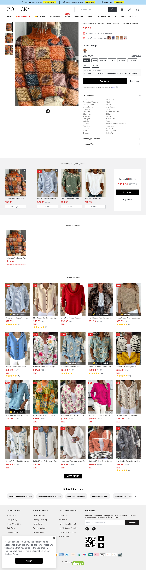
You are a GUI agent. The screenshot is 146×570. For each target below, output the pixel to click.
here (20, 551)
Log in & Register (39, 515)
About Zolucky (12, 515)
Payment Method (39, 528)
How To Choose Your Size (68, 528)
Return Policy (38, 524)
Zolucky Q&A (64, 520)
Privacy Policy (12, 520)
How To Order (64, 536)
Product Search (12, 532)
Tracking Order (38, 532)
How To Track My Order (67, 532)
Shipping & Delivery (40, 520)
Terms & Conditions (14, 524)
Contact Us (63, 515)
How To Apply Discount (67, 524)
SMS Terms (11, 528)
